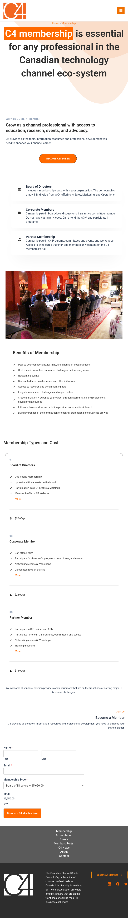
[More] (15, 499)
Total (6, 793)
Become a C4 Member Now (22, 813)
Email (7, 765)
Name (8, 747)
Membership (64, 831)
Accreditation (64, 835)
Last (44, 758)
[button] (58, 159)
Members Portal (64, 843)
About (64, 851)
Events (64, 839)
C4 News (64, 847)
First (5, 758)
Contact (64, 856)
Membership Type (15, 779)
